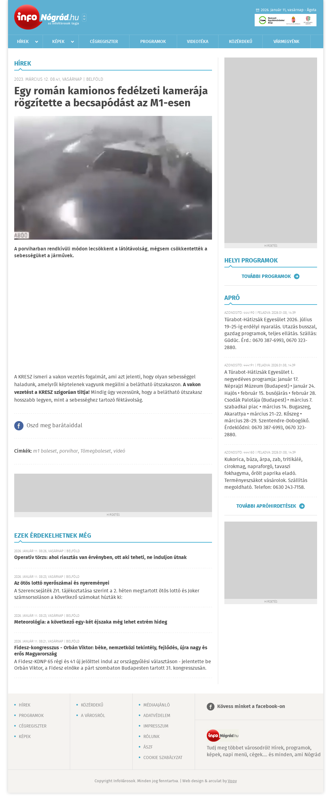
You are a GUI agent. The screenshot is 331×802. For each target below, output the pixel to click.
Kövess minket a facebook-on (251, 706)
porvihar (68, 451)
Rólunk (151, 736)
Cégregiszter (104, 41)
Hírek (23, 41)
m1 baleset (45, 451)
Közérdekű (240, 41)
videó (119, 451)
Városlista (84, 18)
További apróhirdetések (266, 506)
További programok (266, 276)
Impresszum (155, 726)
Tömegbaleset (95, 451)
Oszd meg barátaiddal (54, 425)
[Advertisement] (113, 492)
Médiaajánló (156, 705)
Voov (232, 781)
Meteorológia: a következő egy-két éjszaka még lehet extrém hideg (90, 622)
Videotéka (197, 41)
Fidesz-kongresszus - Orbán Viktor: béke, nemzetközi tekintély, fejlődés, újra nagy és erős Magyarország (110, 651)
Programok (153, 41)
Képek (58, 41)
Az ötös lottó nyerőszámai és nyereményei (61, 583)
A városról (93, 715)
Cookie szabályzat (162, 757)
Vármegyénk (286, 41)
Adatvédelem (156, 715)
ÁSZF (148, 747)
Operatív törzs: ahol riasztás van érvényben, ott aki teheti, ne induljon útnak (100, 557)
